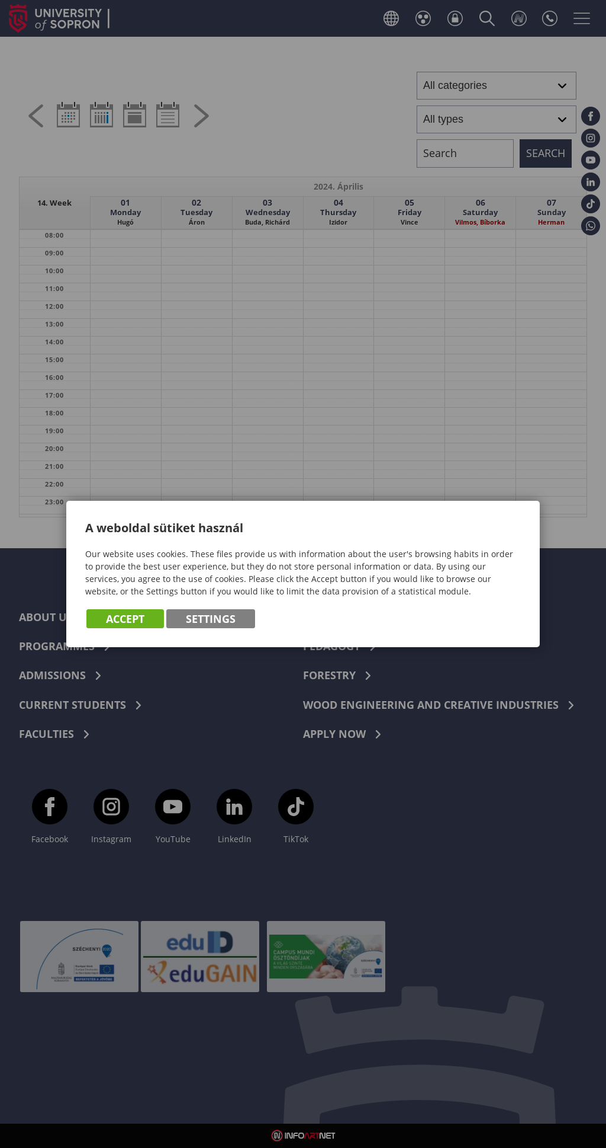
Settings (211, 619)
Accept (125, 619)
